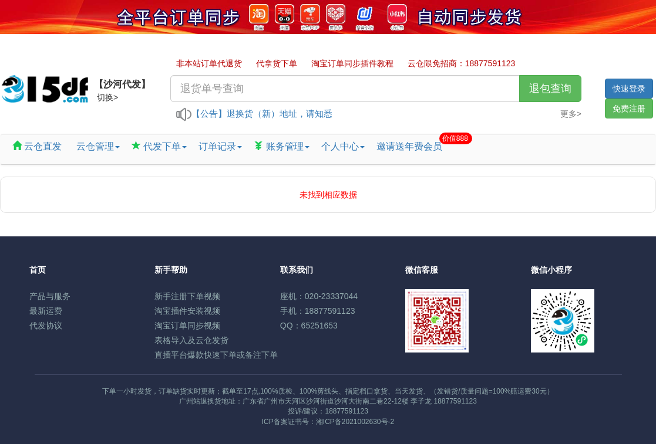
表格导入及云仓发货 (191, 340)
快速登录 (629, 88)
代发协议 (45, 325)
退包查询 (550, 88)
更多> (570, 113)
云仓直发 (37, 146)
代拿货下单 (276, 63)
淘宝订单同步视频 (187, 325)
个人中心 (343, 146)
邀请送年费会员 (412, 143)
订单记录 (220, 146)
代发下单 (159, 146)
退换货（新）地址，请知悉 (279, 113)
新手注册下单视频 (187, 296)
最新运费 (45, 311)
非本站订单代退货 (209, 63)
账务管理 (281, 146)
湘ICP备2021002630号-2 (355, 422)
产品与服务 (49, 296)
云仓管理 (96, 146)
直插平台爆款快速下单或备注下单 (216, 355)
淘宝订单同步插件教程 (352, 63)
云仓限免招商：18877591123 (462, 63)
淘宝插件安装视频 (187, 311)
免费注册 (629, 108)
